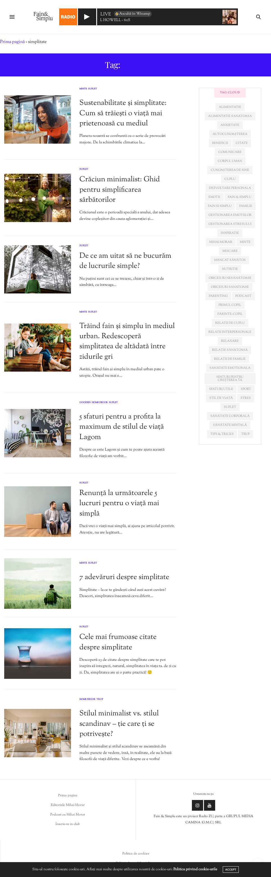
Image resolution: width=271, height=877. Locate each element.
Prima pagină (12, 42)
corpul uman (230, 161)
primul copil (230, 305)
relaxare (230, 341)
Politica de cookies (135, 853)
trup (245, 434)
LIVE (105, 15)
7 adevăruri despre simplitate (124, 577)
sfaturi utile (221, 389)
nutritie (230, 269)
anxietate (230, 125)
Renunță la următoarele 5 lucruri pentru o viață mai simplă (119, 503)
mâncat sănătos (230, 260)
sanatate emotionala (230, 368)
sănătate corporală (230, 416)
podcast (243, 296)
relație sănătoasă (230, 350)
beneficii (220, 143)
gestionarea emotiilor (230, 215)
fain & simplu (239, 197)
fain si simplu (220, 206)
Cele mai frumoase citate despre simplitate (118, 642)
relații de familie (230, 359)
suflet (230, 407)
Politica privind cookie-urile (195, 869)
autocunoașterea (230, 134)
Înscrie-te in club (68, 824)
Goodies (85, 402)
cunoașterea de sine (230, 170)
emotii (214, 197)
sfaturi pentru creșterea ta (230, 378)
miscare (230, 251)
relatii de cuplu (230, 323)
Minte (83, 89)
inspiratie (230, 233)
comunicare (230, 152)
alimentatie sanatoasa (230, 116)
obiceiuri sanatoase (230, 287)
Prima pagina (67, 795)
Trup (100, 699)
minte (245, 242)
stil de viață (221, 398)
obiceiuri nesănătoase (230, 278)
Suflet (92, 89)
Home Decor (100, 402)
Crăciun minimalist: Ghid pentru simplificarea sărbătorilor (119, 189)
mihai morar (220, 242)
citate (242, 143)
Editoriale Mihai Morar (68, 805)
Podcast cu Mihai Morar (67, 814)
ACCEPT (230, 869)
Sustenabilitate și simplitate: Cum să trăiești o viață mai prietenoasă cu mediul (123, 113)
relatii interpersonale (229, 332)
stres (245, 398)
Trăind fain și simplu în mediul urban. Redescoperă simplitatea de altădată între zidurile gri (127, 341)
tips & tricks (222, 434)
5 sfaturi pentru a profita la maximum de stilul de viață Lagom (121, 427)
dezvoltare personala (230, 188)
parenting (218, 296)
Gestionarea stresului (230, 224)
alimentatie (230, 107)
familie (245, 206)
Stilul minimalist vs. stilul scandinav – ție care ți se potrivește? (119, 723)
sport (246, 389)
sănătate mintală (230, 425)
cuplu (230, 179)
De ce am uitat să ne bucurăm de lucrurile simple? (125, 261)
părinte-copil (230, 314)
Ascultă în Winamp (132, 13)
